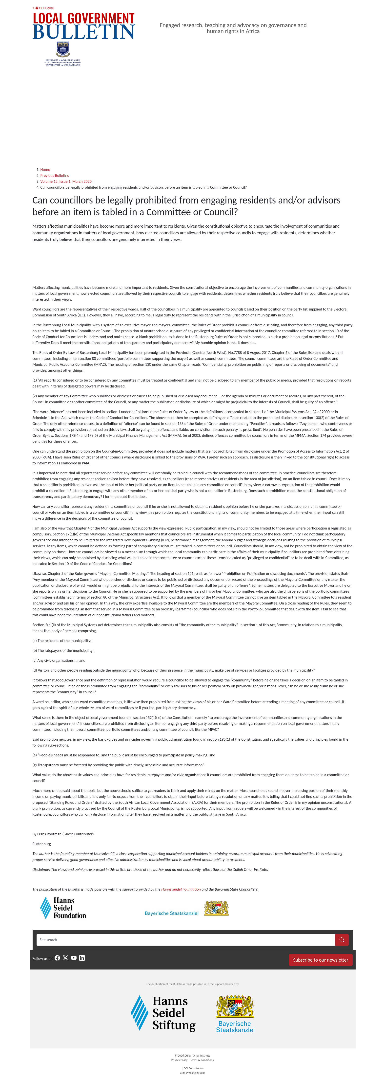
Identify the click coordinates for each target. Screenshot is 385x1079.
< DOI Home (43, 8)
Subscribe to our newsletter (320, 960)
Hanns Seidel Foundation (181, 889)
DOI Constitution (193, 1068)
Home (45, 169)
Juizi (202, 1073)
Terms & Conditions (202, 1060)
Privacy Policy (179, 1060)
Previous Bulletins (55, 175)
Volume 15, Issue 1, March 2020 (66, 181)
